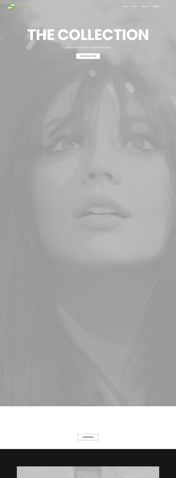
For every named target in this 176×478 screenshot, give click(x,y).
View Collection (88, 56)
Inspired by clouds (88, 366)
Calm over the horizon (39, 370)
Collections (88, 104)
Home (125, 6)
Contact (157, 6)
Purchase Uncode (88, 180)
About (134, 6)
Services (145, 6)
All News (88, 399)
